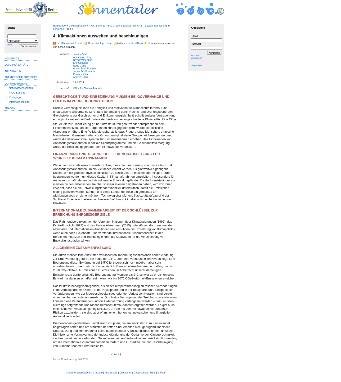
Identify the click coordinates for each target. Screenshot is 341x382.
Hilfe (9, 45)
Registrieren (196, 65)
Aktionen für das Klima (130, 43)
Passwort (196, 44)
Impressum (111, 372)
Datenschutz (141, 372)
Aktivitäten (12, 71)
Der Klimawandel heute (70, 43)
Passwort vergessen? (196, 56)
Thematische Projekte (20, 77)
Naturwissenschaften (21, 87)
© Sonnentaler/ (84, 372)
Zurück (115, 354)
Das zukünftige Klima (100, 43)
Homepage (59, 25)
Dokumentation (77, 25)
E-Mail (194, 36)
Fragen (9, 108)
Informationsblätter (19, 101)
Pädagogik (15, 97)
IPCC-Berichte (97, 25)
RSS (152, 372)
